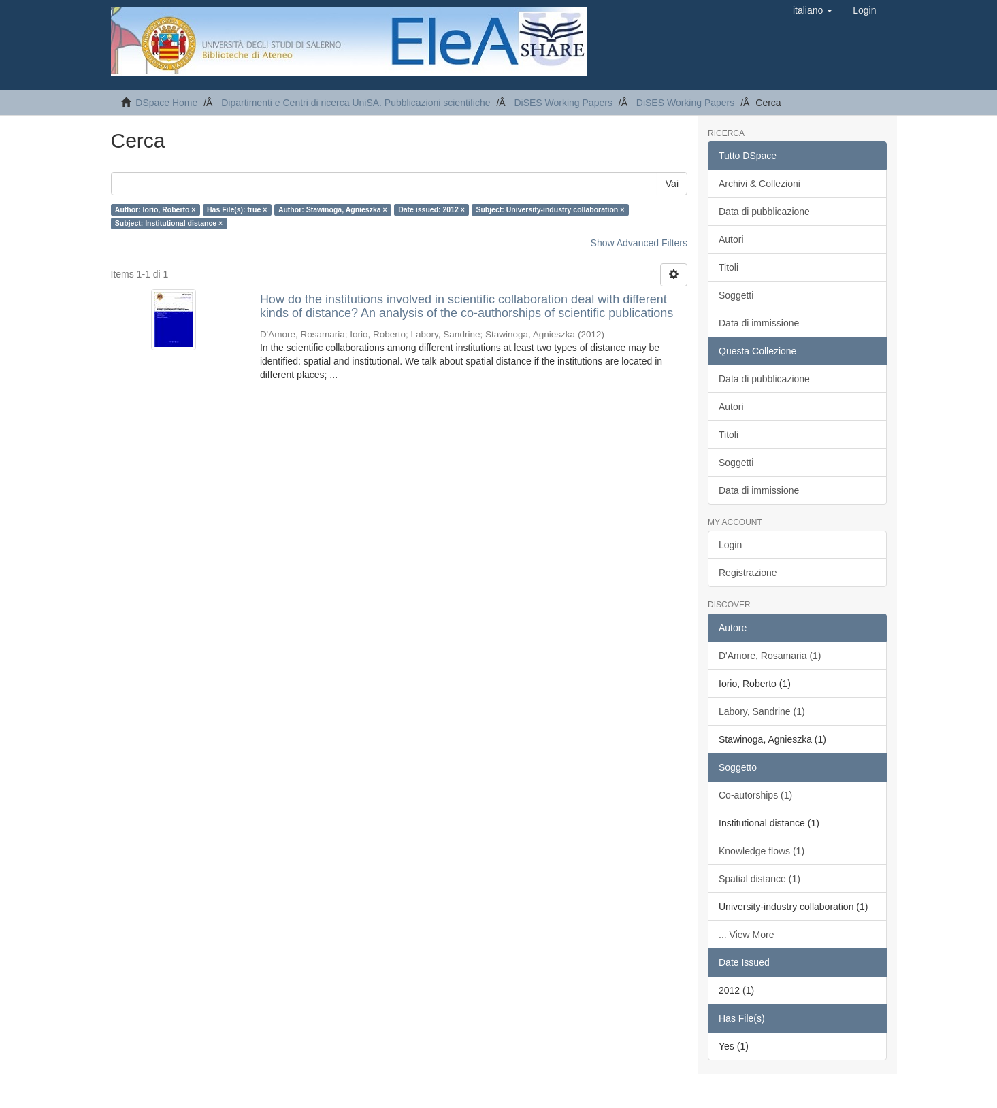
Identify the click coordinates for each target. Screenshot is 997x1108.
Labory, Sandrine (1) (762, 711)
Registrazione (748, 572)
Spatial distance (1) (759, 878)
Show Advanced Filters (639, 242)
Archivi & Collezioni (759, 183)
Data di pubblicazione (764, 211)
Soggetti (736, 295)
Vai (672, 183)
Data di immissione (759, 323)
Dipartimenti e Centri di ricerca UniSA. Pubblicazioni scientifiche (355, 102)
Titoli (728, 267)
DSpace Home (166, 102)
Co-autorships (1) (755, 795)
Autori (731, 239)
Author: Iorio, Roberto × (155, 209)
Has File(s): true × (237, 209)
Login (730, 544)
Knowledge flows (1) (761, 850)
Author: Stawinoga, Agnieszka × (332, 209)
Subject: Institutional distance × (169, 223)
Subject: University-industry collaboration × (550, 209)
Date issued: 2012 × (431, 209)
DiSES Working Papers (563, 102)
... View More (746, 934)
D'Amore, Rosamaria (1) (770, 655)
